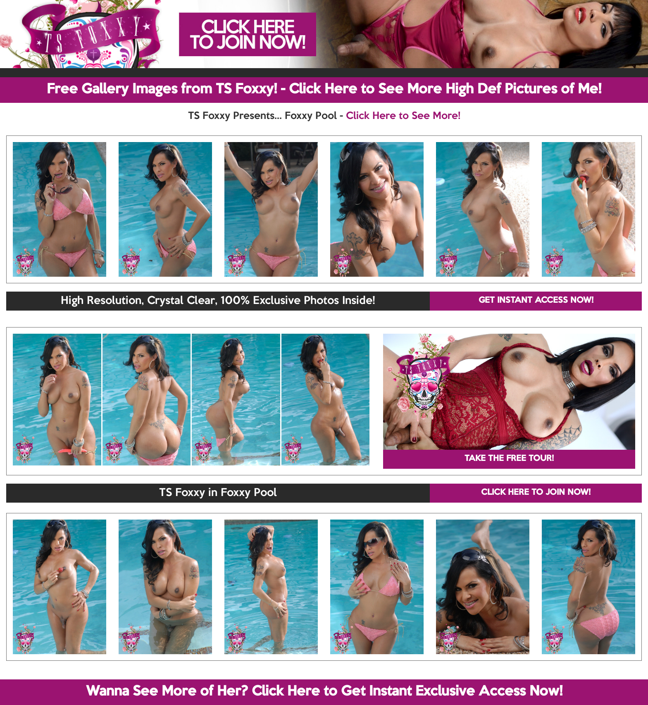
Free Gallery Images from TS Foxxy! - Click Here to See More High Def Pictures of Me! (324, 89)
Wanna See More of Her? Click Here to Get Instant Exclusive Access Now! (324, 692)
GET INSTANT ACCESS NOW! (536, 300)
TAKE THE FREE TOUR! (509, 459)
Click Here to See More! (403, 116)
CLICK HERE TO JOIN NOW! (536, 492)
